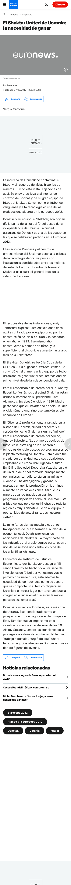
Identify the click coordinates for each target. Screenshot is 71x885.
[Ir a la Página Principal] (13, 4)
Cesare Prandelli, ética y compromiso (26, 687)
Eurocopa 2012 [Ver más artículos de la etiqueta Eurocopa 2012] (18, 712)
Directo (60, 4)
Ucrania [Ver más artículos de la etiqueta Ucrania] (35, 730)
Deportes (27, 15)
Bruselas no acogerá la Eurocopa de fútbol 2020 (29, 677)
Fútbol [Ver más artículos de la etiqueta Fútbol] (55, 730)
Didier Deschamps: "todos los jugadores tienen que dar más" (28, 698)
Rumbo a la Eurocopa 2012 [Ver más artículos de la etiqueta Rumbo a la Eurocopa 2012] (25, 721)
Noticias (13, 15)
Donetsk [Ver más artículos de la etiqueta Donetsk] (13, 730)
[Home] (4, 14)
